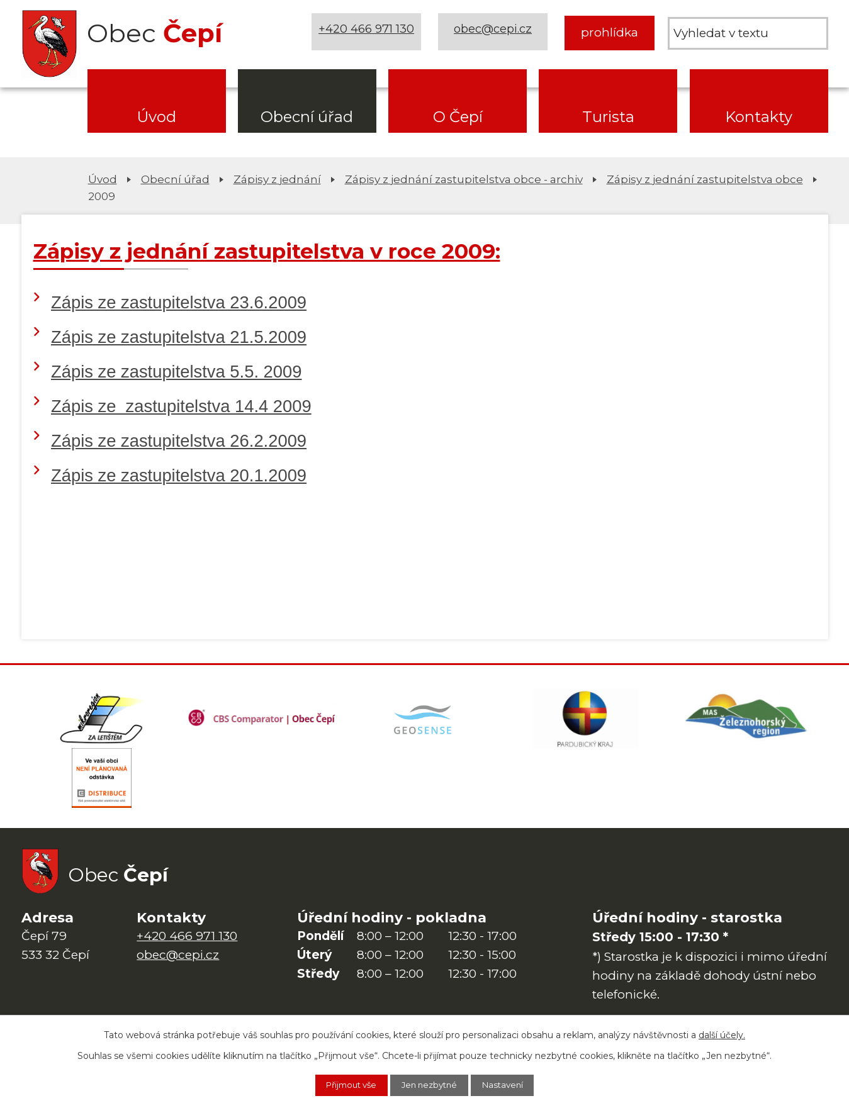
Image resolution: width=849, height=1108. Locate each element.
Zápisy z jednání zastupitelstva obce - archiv (464, 179)
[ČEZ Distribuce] (102, 783)
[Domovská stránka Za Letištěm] (102, 720)
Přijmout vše (343, 1084)
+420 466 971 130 (368, 32)
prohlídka (609, 32)
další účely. (722, 1033)
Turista (608, 117)
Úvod (156, 117)
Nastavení (512, 1084)
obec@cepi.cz (495, 32)
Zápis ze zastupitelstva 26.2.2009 (178, 440)
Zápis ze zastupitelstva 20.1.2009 (178, 475)
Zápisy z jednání (277, 179)
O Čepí (458, 117)
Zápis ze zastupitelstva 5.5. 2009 (176, 371)
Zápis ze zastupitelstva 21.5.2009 (178, 337)
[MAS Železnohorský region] (747, 720)
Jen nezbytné (431, 1084)
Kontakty (758, 117)
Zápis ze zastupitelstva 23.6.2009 (178, 302)
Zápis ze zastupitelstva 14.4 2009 (181, 406)
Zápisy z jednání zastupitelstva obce (705, 179)
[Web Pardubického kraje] (585, 720)
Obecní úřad (307, 117)
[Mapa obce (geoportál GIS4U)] (424, 720)
